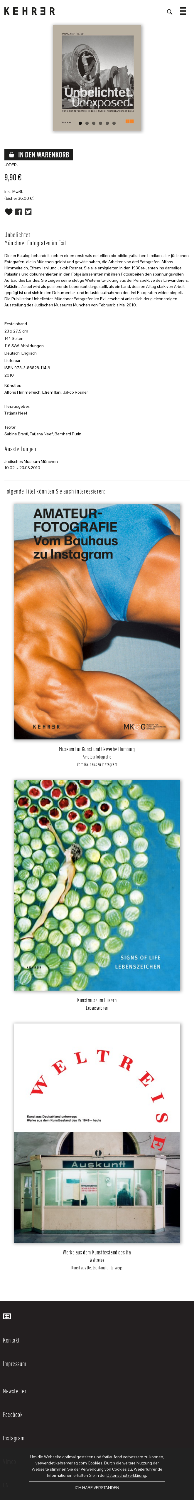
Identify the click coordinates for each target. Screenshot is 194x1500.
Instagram (14, 1438)
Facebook (13, 1414)
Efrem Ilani (51, 392)
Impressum (14, 1363)
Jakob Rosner (75, 392)
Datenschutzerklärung (126, 1475)
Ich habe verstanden (97, 1487)
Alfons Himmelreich (22, 392)
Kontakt (11, 1340)
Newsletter (14, 1391)
